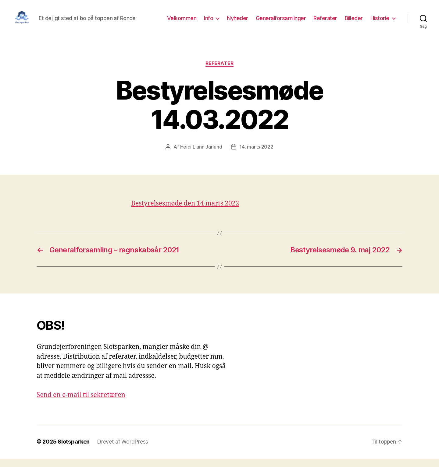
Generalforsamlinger (281, 22)
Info (208, 22)
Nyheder (237, 22)
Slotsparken (74, 450)
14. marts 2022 (256, 155)
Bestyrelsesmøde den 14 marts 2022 (185, 212)
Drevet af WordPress (122, 450)
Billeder (354, 22)
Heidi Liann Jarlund (201, 155)
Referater (325, 22)
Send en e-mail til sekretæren (81, 403)
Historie (379, 22)
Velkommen (182, 22)
